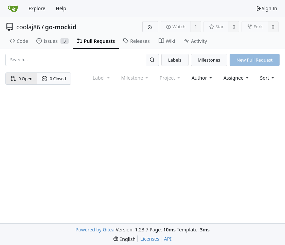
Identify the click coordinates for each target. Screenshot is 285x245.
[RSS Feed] (150, 26)
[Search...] (152, 60)
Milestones (209, 60)
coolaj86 (28, 26)
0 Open (22, 79)
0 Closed (54, 79)
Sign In (266, 8)
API (168, 238)
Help (61, 8)
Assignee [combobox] (237, 78)
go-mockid (61, 26)
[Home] (12, 8)
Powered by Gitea (94, 229)
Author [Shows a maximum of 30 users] (202, 78)
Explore (37, 8)
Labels (174, 60)
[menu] (268, 78)
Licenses (149, 238)
